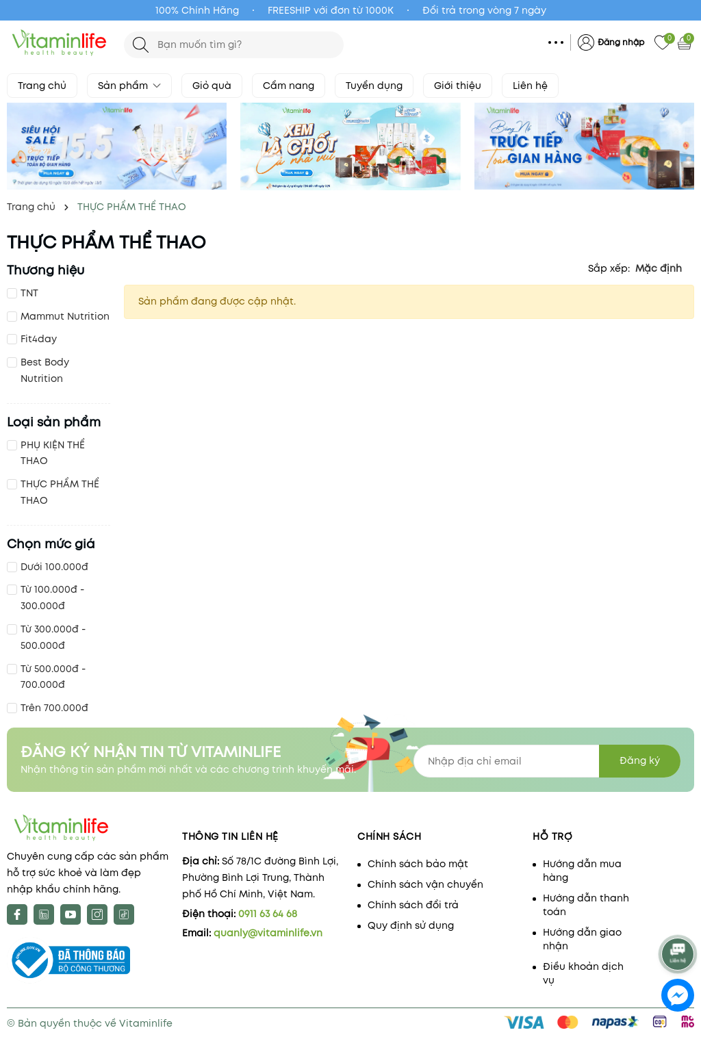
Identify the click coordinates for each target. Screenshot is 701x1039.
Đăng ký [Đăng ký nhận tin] (640, 760)
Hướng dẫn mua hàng (582, 870)
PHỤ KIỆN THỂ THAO (53, 453)
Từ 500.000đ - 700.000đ (53, 677)
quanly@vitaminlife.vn (268, 933)
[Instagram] (97, 914)
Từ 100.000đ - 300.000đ (52, 597)
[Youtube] (70, 914)
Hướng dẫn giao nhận (582, 939)
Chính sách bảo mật (418, 864)
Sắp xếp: (609, 268)
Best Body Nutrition (45, 370)
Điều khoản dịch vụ (583, 973)
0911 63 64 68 (267, 914)
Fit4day (39, 339)
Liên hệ (530, 85)
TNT (29, 293)
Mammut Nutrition (65, 316)
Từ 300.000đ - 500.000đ (53, 637)
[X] (44, 914)
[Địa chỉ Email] (546, 761)
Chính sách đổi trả (413, 905)
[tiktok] (124, 914)
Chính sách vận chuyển (425, 884)
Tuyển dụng (374, 85)
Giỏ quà (211, 85)
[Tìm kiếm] (140, 44)
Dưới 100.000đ (54, 567)
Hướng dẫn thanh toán (586, 905)
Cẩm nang (288, 85)
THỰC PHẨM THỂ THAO (60, 492)
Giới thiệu (457, 85)
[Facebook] (17, 914)
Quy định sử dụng (411, 925)
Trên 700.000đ (54, 708)
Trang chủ (42, 85)
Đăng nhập (621, 42)
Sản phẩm (129, 85)
